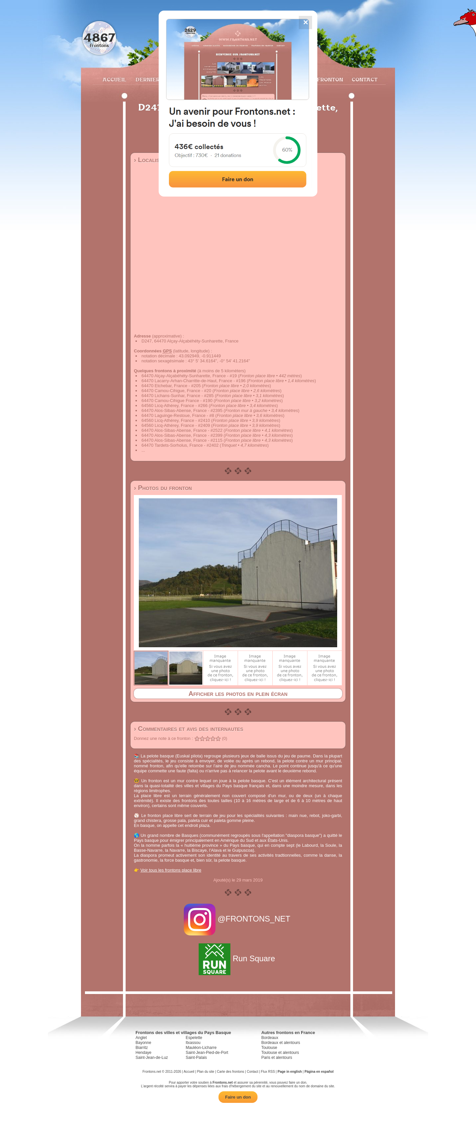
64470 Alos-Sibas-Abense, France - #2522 (181, 430)
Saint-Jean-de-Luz (152, 1057)
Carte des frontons (230, 1071)
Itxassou (193, 1042)
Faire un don (238, 1097)
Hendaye (143, 1052)
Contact (364, 79)
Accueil (114, 79)
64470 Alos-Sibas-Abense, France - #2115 (181, 440)
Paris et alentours (276, 1057)
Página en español (319, 1071)
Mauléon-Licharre (201, 1047)
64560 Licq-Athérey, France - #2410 (175, 420)
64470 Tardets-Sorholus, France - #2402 (179, 445)
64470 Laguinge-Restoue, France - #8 (177, 415)
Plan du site (205, 1071)
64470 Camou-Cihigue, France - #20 (176, 390)
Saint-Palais (196, 1057)
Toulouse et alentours (280, 1052)
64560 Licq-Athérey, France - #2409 (175, 425)
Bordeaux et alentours (280, 1042)
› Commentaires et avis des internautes (188, 728)
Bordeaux (269, 1037)
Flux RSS (268, 1071)
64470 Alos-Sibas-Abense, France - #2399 (181, 435)
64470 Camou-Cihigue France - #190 (177, 400)
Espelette (194, 1037)
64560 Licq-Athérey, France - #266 (174, 405)
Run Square (238, 958)
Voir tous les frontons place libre (170, 870)
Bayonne (143, 1042)
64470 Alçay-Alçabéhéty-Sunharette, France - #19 (189, 375)
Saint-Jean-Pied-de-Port (207, 1052)
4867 (99, 37)
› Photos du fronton (163, 487)
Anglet (141, 1037)
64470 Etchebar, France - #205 (171, 385)
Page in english (290, 1071)
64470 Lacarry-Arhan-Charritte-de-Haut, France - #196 (193, 380)
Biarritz (142, 1047)
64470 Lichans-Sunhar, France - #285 (177, 395)
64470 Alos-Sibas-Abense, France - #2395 (181, 410)
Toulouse (269, 1047)
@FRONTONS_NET (238, 918)
